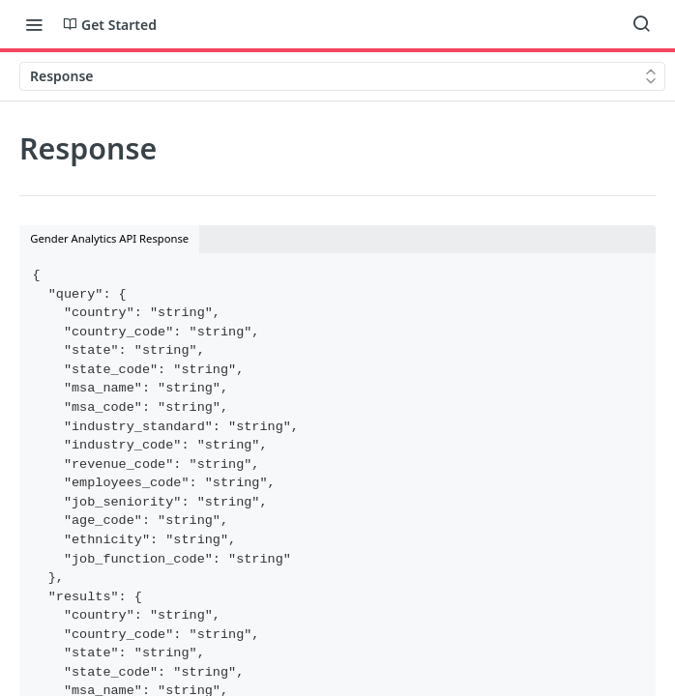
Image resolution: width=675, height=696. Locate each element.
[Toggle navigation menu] (33, 24)
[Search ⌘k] (641, 24)
